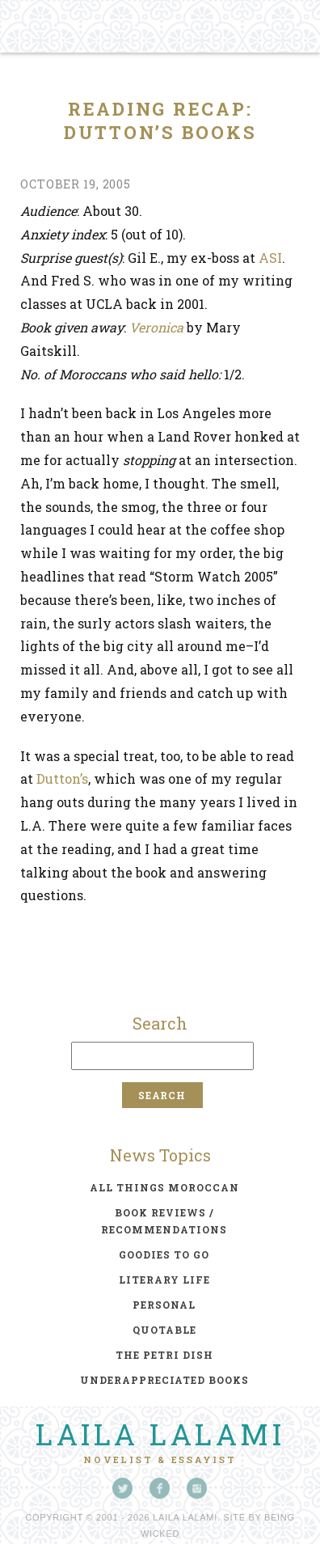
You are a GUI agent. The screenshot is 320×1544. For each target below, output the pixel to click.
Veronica (156, 327)
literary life (164, 1279)
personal (164, 1304)
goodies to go (164, 1254)
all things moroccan (164, 1187)
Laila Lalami (160, 1434)
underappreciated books (164, 1379)
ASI (270, 257)
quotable (164, 1329)
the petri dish (164, 1354)
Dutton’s (62, 778)
